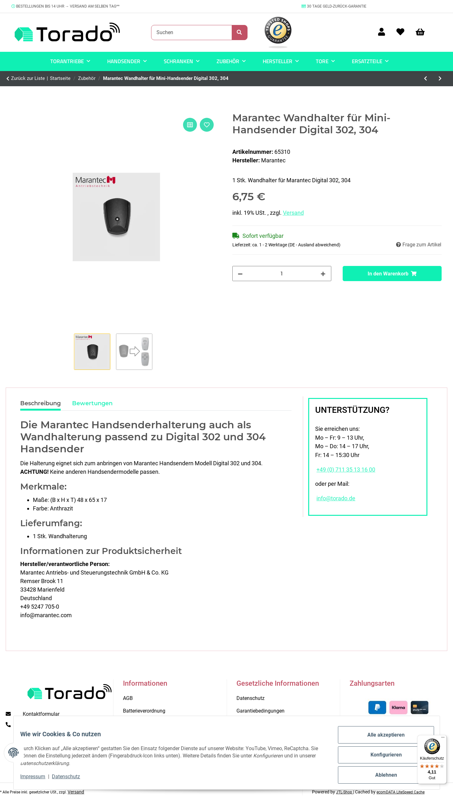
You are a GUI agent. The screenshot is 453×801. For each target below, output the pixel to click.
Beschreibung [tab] (40, 403)
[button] (381, 32)
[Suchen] (191, 32)
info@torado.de (335, 498)
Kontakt (131, 724)
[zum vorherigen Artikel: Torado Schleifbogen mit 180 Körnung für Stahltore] (426, 78)
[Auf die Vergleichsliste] (190, 125)
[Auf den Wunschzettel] (207, 125)
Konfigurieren (381, 758)
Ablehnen (382, 776)
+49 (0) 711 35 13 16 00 (345, 469)
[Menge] (281, 273)
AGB (128, 698)
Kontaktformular (41, 714)
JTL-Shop (344, 792)
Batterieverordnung (144, 711)
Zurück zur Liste (28, 78)
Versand (293, 212)
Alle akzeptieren (381, 739)
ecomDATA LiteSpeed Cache (400, 792)
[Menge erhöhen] (323, 273)
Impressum (37, 779)
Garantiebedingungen (260, 711)
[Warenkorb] (423, 32)
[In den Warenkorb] (392, 273)
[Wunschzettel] (400, 32)
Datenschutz (71, 779)
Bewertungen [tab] (92, 403)
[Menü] (443, 739)
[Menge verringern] (240, 273)
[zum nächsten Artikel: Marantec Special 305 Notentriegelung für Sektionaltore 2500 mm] (440, 78)
